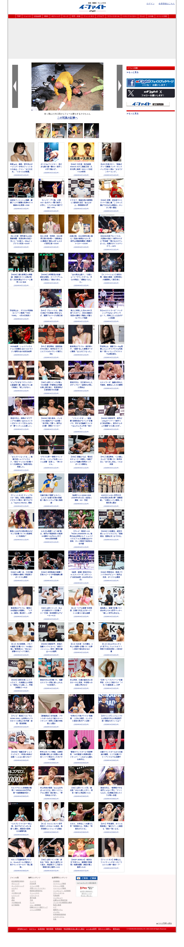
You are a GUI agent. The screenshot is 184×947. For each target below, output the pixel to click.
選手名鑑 (33, 898)
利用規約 (58, 929)
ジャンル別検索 (35, 910)
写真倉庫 (56, 895)
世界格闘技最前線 (59, 914)
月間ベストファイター (38, 888)
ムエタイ (15, 888)
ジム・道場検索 (35, 905)
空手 (13, 891)
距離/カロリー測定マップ (39, 907)
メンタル (56, 912)
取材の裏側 (57, 905)
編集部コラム (58, 910)
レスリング (15, 895)
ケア (54, 907)
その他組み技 (16, 902)
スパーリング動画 (59, 883)
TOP (19, 16)
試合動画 (56, 881)
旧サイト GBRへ (104, 929)
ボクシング (55, 16)
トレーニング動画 (59, 888)
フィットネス (89, 16)
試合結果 (37, 16)
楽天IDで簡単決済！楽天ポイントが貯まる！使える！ (86, 891)
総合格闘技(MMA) (18, 881)
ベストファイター (129, 16)
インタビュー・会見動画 (62, 891)
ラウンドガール (113, 16)
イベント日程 (162, 16)
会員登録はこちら (167, 3)
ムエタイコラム (58, 917)
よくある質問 (91, 929)
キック (65, 16)
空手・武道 (76, 16)
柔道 (13, 898)
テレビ (142, 16)
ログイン (150, 3)
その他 (150, 16)
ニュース (27, 16)
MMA (46, 16)
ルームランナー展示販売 (86, 883)
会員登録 (41, 929)
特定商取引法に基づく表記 (74, 929)
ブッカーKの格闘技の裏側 (62, 902)
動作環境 (49, 929)
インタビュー (58, 898)
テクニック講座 (58, 886)
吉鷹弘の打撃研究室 (60, 900)
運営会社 (116, 929)
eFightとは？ (22, 929)
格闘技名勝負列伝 (36, 891)
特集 (54, 919)
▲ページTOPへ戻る (164, 923)
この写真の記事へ (67, 117)
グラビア (100, 16)
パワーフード (34, 895)
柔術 (13, 900)
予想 (31, 900)
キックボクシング (18, 886)
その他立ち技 (16, 893)
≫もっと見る (132, 72)
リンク (32, 902)
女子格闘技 (15, 905)
